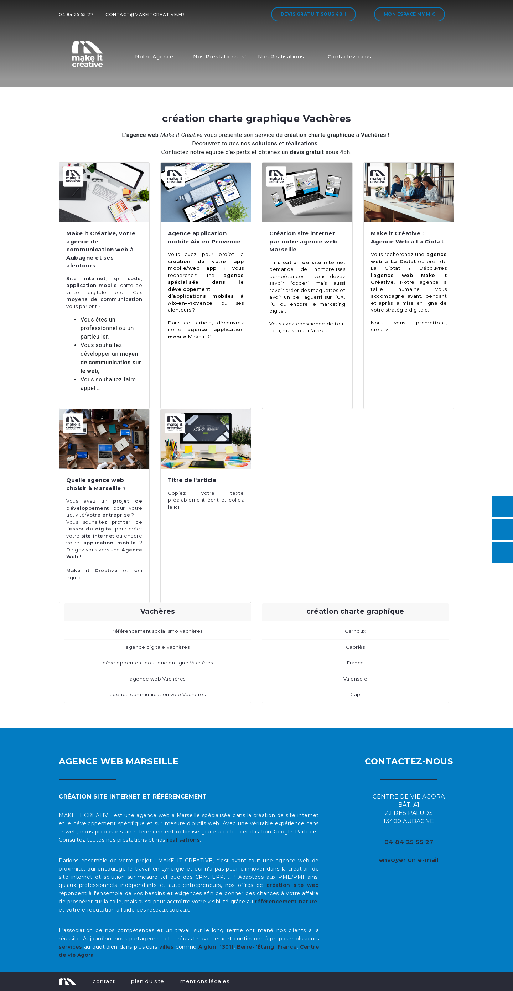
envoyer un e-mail (409, 859)
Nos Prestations (215, 56)
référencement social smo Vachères (158, 631)
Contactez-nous (350, 56)
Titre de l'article (192, 480)
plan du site (147, 981)
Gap (355, 694)
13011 (226, 947)
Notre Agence (154, 56)
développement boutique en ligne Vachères (158, 663)
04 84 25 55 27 (76, 14)
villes (166, 947)
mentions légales (204, 981)
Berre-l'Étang (255, 947)
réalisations (183, 840)
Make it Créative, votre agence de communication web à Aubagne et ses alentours (101, 249)
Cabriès (355, 647)
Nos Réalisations (281, 56)
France (355, 663)
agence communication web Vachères (158, 694)
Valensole (355, 679)
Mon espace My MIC (410, 14)
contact (104, 981)
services (70, 947)
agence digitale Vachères (158, 647)
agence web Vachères (158, 679)
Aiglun (207, 947)
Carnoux (355, 631)
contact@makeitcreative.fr (145, 14)
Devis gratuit (313, 14)
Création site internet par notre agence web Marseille (303, 241)
